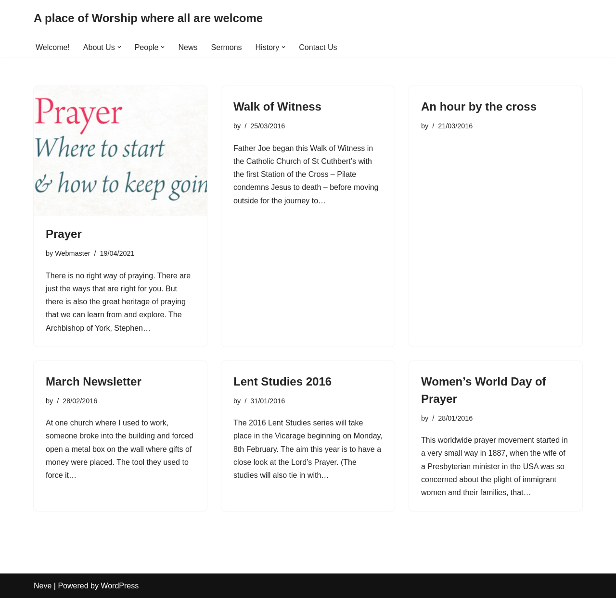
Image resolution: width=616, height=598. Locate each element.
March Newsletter (93, 381)
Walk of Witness (277, 106)
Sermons (226, 47)
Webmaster (72, 253)
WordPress (120, 586)
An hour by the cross (479, 106)
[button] (119, 47)
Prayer (64, 233)
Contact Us (318, 47)
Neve (42, 586)
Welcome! (53, 47)
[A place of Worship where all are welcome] (148, 18)
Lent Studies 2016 (282, 381)
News (187, 47)
